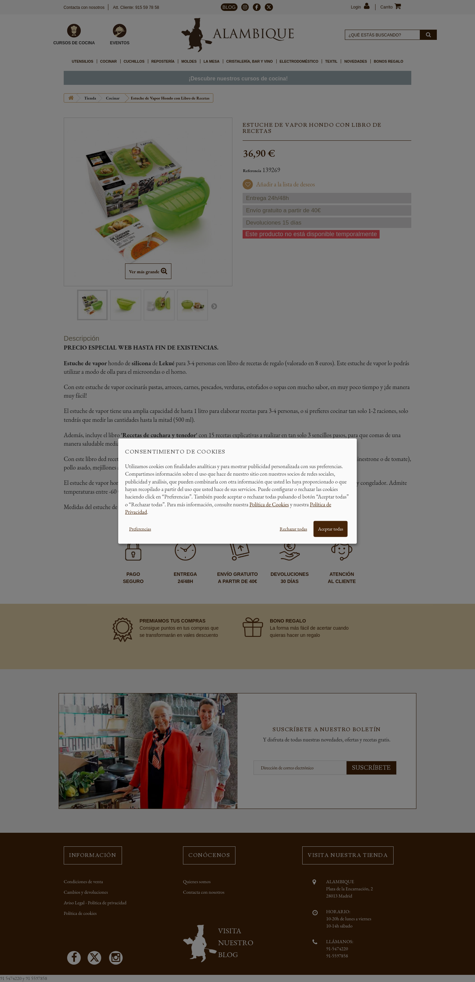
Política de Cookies (269, 504)
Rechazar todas (293, 528)
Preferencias (140, 528)
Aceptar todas (330, 528)
